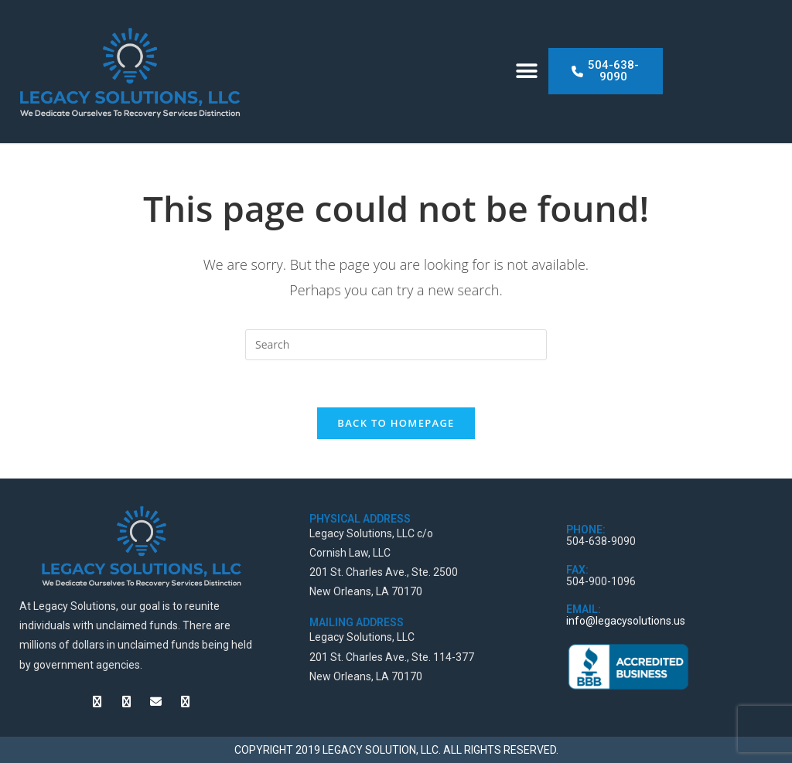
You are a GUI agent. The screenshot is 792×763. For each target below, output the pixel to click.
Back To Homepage (395, 423)
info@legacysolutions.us (625, 621)
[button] (527, 71)
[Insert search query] (396, 344)
